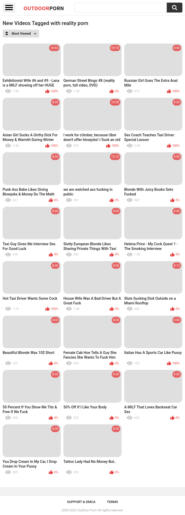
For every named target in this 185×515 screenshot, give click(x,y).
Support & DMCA (81, 502)
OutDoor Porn (86, 510)
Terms (112, 502)
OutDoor (43, 8)
